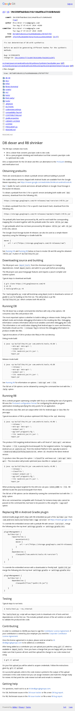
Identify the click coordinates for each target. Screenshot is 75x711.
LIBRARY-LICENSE (12, 121)
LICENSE (8, 124)
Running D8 (10, 251)
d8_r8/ (7, 78)
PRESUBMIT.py (11, 127)
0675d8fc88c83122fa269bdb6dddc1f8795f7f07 (32, 34)
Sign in (70, 4)
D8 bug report (57, 692)
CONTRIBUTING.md (13, 115)
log (15, 20)
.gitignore (9, 104)
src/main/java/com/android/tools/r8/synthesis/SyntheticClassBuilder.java (31, 63)
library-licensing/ (11, 86)
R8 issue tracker (34, 696)
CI (6, 186)
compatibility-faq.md (13, 112)
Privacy (21, 707)
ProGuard (60, 162)
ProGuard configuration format (24, 403)
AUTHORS (9, 106)
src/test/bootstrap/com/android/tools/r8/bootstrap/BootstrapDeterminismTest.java (35, 66)
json (71, 707)
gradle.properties (12, 118)
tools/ (7, 101)
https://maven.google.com (60, 520)
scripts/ (8, 89)
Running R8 (23, 251)
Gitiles (14, 707)
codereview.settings (13, 109)
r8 (3, 11)
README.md (10, 129)
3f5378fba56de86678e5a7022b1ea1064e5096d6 (32, 37)
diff (56, 37)
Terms (28, 707)
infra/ (7, 83)
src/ (6, 92)
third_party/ (9, 98)
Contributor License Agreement (56, 631)
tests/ (7, 95)
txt (64, 707)
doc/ (7, 81)
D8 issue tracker (34, 692)
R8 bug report (56, 696)
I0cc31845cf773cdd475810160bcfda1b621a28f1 (35, 58)
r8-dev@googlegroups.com (39, 688)
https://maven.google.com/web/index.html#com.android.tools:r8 (46, 182)
